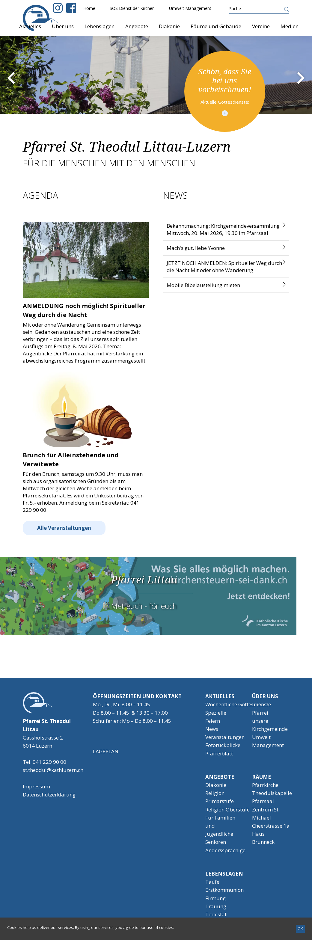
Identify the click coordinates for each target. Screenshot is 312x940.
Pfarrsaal (263, 801)
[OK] (300, 929)
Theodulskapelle (272, 793)
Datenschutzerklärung (49, 794)
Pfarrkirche (265, 784)
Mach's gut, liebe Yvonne (196, 248)
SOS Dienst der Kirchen (132, 8)
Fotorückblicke (222, 745)
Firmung (215, 898)
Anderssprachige (225, 850)
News (211, 728)
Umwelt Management (190, 8)
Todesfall (216, 914)
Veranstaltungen (225, 737)
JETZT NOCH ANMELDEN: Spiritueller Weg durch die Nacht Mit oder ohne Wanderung (224, 266)
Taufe (212, 881)
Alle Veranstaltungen (64, 527)
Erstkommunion (224, 889)
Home (89, 8)
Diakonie (215, 784)
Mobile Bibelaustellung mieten (203, 285)
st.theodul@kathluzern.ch (53, 770)
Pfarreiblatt (219, 753)
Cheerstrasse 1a (271, 825)
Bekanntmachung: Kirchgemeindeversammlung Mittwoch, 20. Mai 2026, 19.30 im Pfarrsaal (223, 229)
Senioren (215, 841)
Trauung (215, 906)
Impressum (36, 786)
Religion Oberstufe (227, 809)
